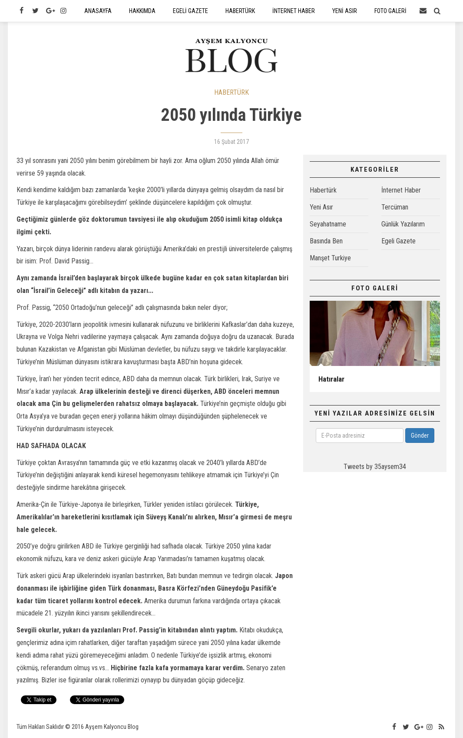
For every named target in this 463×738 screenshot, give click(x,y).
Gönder (420, 435)
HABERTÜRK (231, 92)
